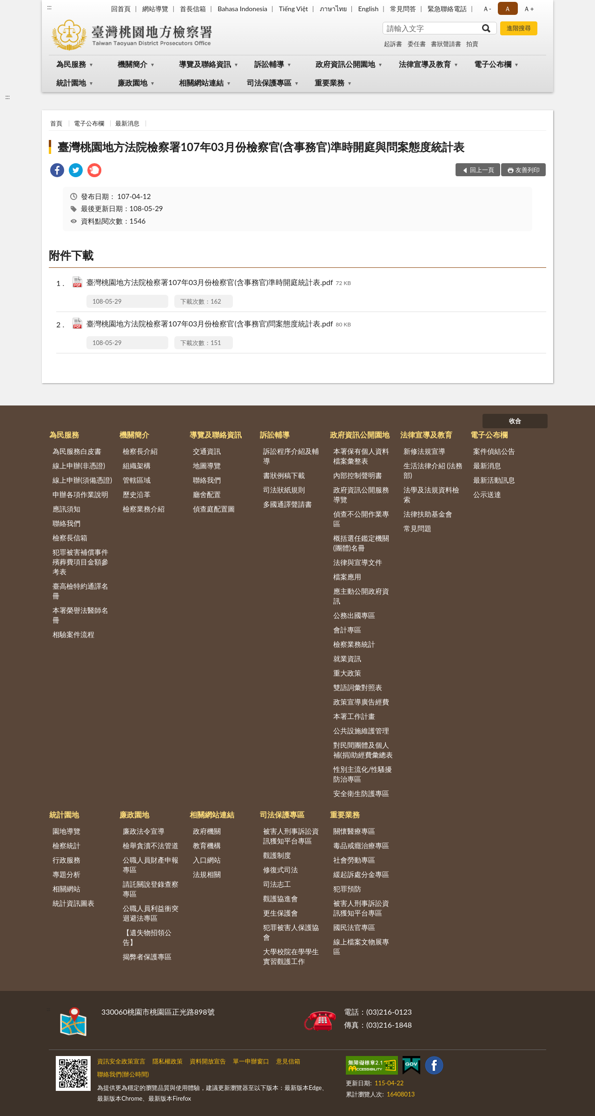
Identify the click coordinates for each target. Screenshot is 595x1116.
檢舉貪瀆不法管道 (150, 845)
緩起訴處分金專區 (361, 874)
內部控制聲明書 (357, 475)
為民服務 (71, 64)
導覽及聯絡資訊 (205, 64)
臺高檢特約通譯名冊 (80, 591)
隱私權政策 (167, 1061)
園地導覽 (66, 831)
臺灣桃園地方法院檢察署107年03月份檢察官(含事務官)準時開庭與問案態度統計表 (261, 146)
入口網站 (207, 860)
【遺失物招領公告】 (147, 937)
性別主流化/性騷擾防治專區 (362, 774)
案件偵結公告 (494, 451)
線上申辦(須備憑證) (82, 480)
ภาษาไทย (333, 9)
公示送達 (487, 494)
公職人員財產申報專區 (150, 865)
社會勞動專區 (354, 860)
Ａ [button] (507, 9)
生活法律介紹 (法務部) (433, 470)
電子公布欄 (492, 64)
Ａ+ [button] (528, 9)
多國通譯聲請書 (287, 504)
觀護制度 (277, 855)
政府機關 (207, 831)
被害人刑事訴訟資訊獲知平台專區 (291, 836)
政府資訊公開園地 (345, 64)
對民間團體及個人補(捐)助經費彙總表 (363, 750)
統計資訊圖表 (73, 903)
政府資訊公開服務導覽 (361, 494)
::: (49, 7)
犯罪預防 (347, 888)
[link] (57, 171)
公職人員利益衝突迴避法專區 (150, 913)
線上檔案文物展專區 (361, 946)
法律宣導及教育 (425, 64)
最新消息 (127, 123)
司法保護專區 (269, 82)
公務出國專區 (354, 615)
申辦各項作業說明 (80, 494)
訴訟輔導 (269, 64)
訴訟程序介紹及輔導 (291, 456)
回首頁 (121, 9)
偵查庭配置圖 (214, 509)
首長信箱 (193, 9)
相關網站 (66, 888)
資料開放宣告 (208, 1061)
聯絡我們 (66, 523)
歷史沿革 (137, 494)
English (368, 9)
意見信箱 (288, 1061)
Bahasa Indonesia (242, 9)
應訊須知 (66, 509)
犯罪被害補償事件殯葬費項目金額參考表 (80, 562)
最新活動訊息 (494, 480)
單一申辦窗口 (251, 1061)
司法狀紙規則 (284, 489)
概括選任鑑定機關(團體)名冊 (361, 543)
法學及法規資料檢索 (431, 494)
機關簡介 (132, 64)
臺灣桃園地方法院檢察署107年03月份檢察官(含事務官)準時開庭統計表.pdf (218, 283)
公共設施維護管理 (361, 730)
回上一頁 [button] (482, 169)
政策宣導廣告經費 (361, 702)
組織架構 (137, 465)
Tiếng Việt (293, 9)
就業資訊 (347, 658)
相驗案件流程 (73, 634)
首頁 (56, 123)
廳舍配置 (207, 494)
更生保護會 (280, 913)
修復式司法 (280, 869)
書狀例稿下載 (284, 475)
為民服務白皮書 (77, 451)
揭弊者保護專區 (147, 956)
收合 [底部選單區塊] (515, 421)
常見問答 (403, 9)
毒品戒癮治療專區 (361, 845)
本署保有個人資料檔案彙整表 (361, 456)
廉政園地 (132, 82)
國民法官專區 (354, 927)
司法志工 (277, 884)
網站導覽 (155, 9)
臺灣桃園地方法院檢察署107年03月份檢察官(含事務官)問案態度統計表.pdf (218, 324)
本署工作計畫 (354, 716)
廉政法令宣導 (144, 831)
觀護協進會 (280, 898)
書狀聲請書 (446, 43)
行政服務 (66, 860)
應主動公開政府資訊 (361, 596)
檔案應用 (347, 576)
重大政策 (347, 673)
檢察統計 (66, 845)
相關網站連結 (201, 82)
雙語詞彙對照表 (357, 687)
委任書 (417, 43)
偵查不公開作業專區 (361, 519)
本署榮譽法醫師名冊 (80, 615)
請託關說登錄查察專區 (150, 889)
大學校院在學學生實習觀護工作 (291, 956)
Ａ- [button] (487, 9)
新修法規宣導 (424, 451)
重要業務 (329, 82)
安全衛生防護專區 (361, 793)
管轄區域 (137, 480)
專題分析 (66, 874)
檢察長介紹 (140, 451)
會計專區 (347, 629)
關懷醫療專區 (354, 831)
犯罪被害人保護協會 (291, 932)
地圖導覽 (207, 465)
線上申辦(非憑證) (79, 465)
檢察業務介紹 (144, 509)
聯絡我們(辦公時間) (123, 1074)
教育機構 (207, 845)
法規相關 (207, 874)
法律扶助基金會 (427, 514)
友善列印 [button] (528, 169)
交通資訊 (207, 451)
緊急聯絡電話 (447, 9)
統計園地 (71, 82)
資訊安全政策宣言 (121, 1061)
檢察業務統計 (354, 644)
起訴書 (393, 43)
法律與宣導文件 (357, 562)
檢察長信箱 (70, 537)
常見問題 (417, 528)
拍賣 (472, 43)
